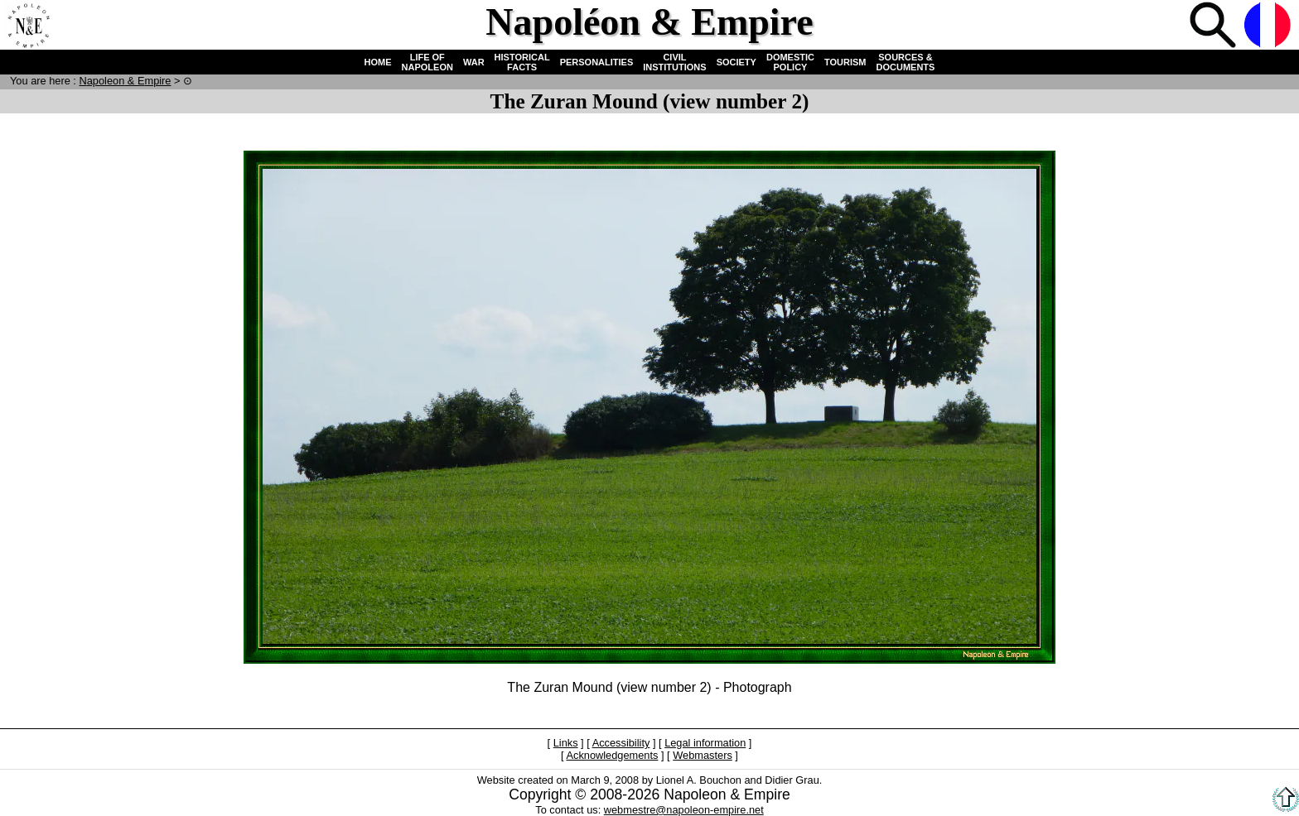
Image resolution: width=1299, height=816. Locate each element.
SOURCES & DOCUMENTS (905, 62)
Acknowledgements (612, 755)
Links (565, 743)
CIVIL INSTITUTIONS (674, 62)
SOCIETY (736, 62)
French (1269, 26)
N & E (125, 80)
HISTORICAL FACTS (522, 62)
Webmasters (702, 755)
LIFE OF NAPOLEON (427, 62)
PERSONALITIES (597, 62)
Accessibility (621, 743)
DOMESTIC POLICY (790, 62)
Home (28, 26)
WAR (474, 62)
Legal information (705, 743)
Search (1214, 26)
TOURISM (845, 62)
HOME (378, 62)
